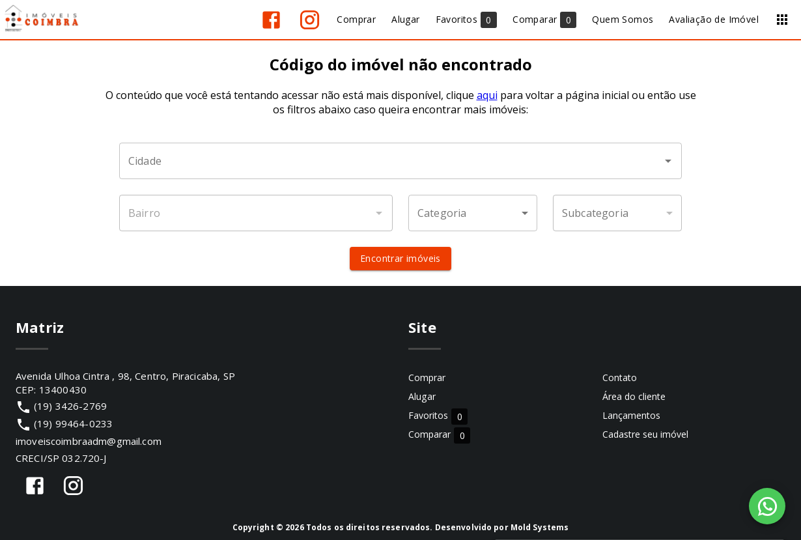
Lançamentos (631, 415)
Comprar (426, 377)
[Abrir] (668, 161)
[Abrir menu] (782, 19)
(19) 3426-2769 (70, 405)
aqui (487, 95)
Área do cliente (634, 396)
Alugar (422, 396)
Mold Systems (540, 527)
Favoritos (438, 415)
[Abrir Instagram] (309, 19)
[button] (472, 213)
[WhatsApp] (767, 506)
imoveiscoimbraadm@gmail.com (89, 441)
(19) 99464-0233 (73, 423)
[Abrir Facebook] (271, 19)
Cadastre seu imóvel (645, 434)
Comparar (439, 434)
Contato (619, 377)
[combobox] (400, 161)
